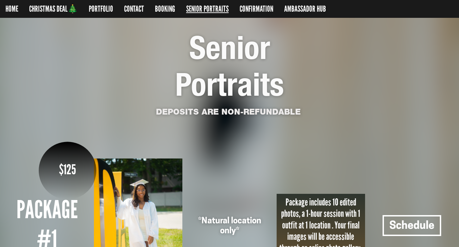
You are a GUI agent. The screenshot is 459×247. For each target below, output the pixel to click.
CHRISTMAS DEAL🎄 (53, 9)
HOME (11, 9)
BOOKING (165, 9)
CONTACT (134, 9)
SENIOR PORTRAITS (207, 9)
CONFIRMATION (256, 9)
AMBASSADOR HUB (305, 9)
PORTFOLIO (101, 9)
